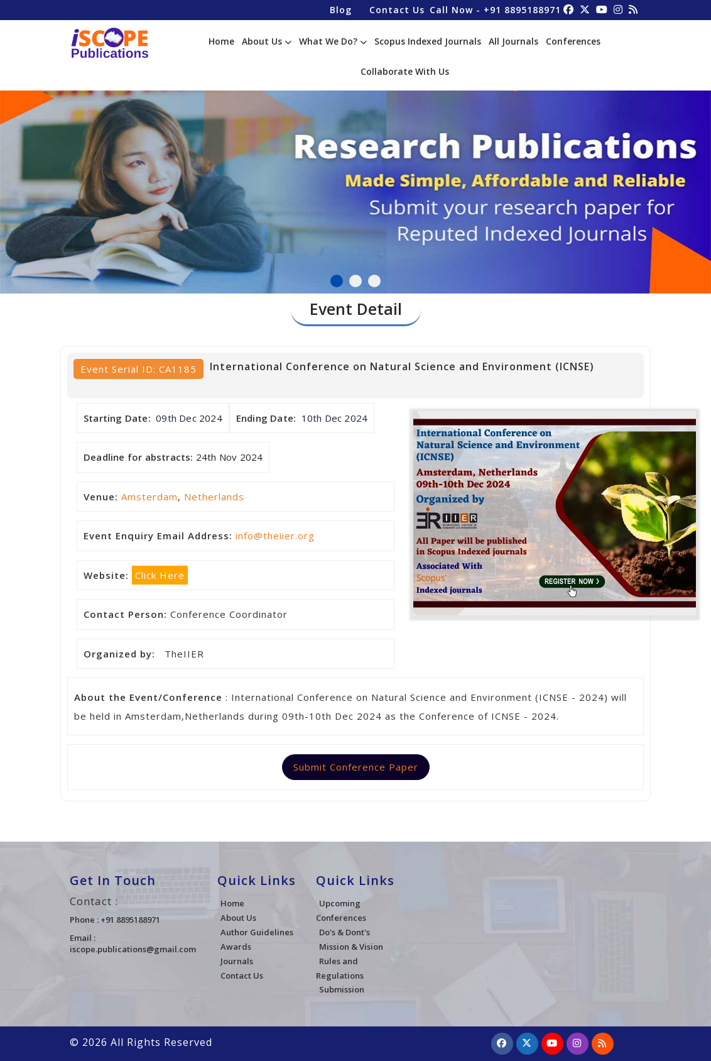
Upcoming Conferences (341, 910)
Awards (235, 946)
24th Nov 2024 (229, 457)
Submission (341, 989)
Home (221, 41)
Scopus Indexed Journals (427, 41)
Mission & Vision (351, 946)
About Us (266, 41)
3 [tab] (374, 281)
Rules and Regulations (340, 968)
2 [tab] (355, 281)
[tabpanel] (355, 178)
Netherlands (214, 496)
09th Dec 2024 (189, 418)
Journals (236, 961)
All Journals (513, 41)
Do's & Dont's (344, 932)
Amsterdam (149, 496)
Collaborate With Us (405, 71)
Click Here (160, 575)
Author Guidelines (256, 932)
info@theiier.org (275, 535)
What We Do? (333, 41)
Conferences (573, 41)
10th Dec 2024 (334, 418)
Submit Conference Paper (355, 767)
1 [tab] (336, 281)
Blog (341, 10)
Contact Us (397, 10)
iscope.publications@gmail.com (133, 949)
